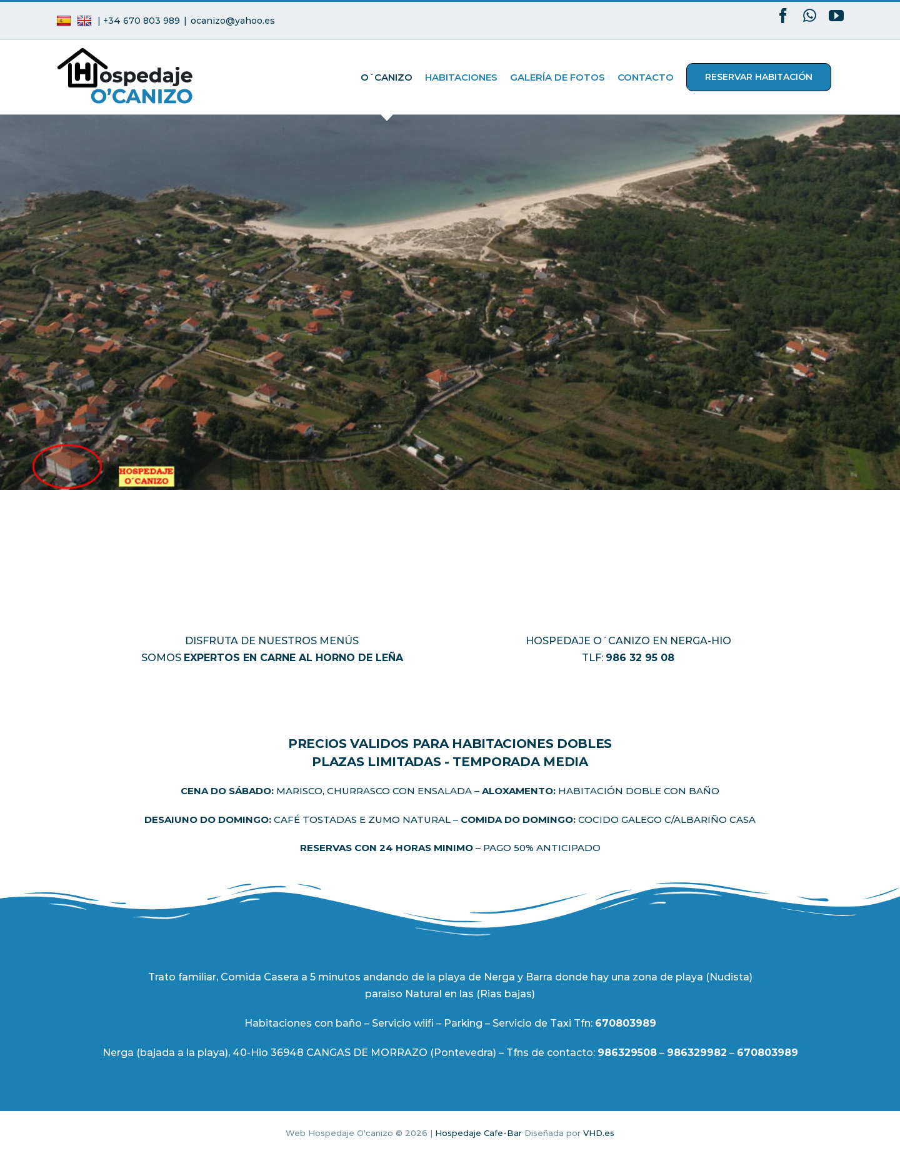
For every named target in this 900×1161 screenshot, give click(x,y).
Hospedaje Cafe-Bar (478, 1133)
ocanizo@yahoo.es (233, 20)
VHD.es (598, 1133)
